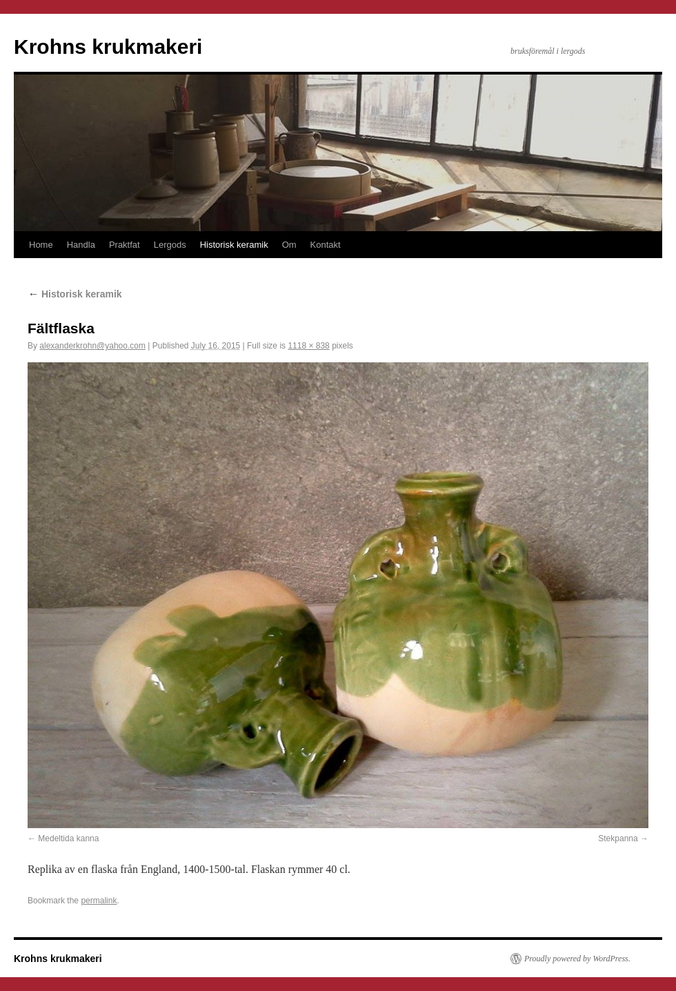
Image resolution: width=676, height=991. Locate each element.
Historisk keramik (234, 244)
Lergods (170, 244)
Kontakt (325, 244)
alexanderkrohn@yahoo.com (92, 346)
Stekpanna (617, 838)
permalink (99, 900)
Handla (81, 244)
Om (289, 244)
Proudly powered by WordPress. (577, 958)
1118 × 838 (308, 346)
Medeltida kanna (68, 838)
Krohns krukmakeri (108, 46)
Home (41, 244)
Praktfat (124, 244)
